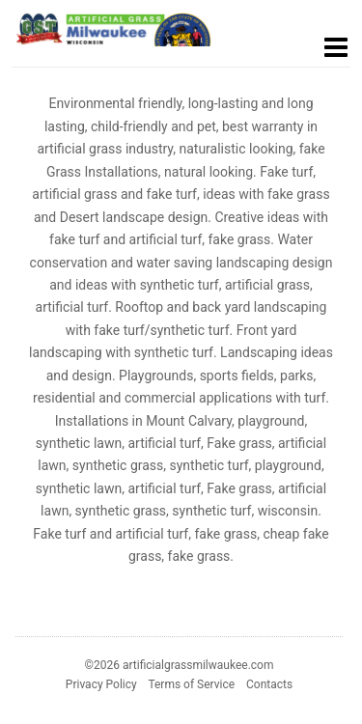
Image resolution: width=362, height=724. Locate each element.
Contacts (269, 684)
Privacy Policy (101, 684)
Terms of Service (191, 684)
